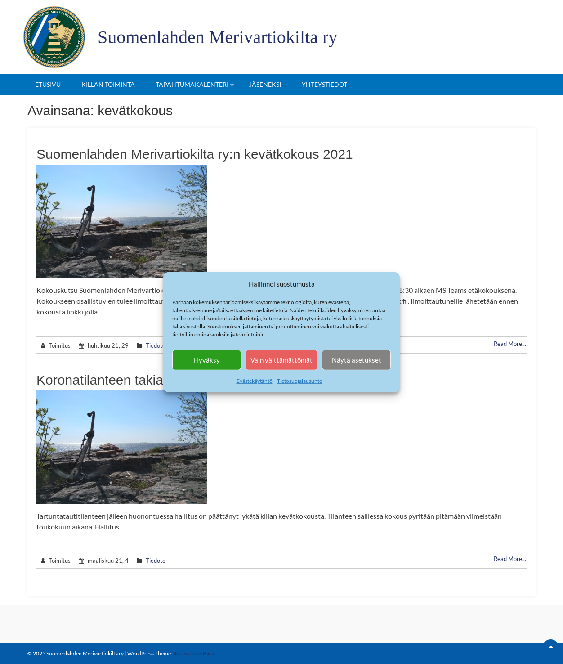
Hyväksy (207, 360)
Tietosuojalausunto (299, 380)
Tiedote (155, 345)
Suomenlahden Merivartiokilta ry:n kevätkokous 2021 (194, 154)
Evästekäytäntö (255, 380)
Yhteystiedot (324, 84)
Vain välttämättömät (281, 360)
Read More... (510, 343)
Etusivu (48, 84)
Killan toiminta (108, 84)
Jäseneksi (265, 84)
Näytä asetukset (356, 360)
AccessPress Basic (194, 653)
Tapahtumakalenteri (192, 84)
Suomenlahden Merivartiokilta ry (217, 37)
